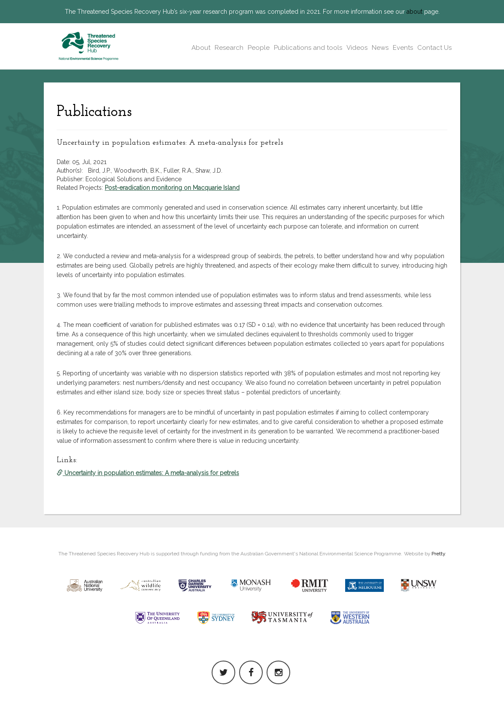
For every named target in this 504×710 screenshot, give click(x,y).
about (414, 11)
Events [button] (403, 48)
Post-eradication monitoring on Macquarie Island (172, 187)
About (200, 48)
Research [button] (229, 48)
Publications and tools (308, 48)
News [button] (380, 48)
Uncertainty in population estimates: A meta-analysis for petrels (148, 472)
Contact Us (434, 48)
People (259, 48)
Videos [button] (356, 48)
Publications (94, 112)
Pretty (438, 554)
